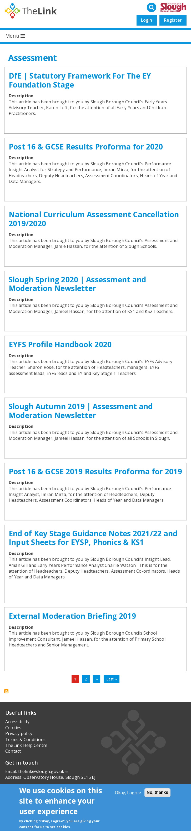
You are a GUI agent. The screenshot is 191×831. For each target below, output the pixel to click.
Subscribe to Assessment (6, 691)
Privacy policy (18, 733)
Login (146, 20)
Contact (13, 751)
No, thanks (157, 792)
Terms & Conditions (25, 739)
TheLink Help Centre (26, 745)
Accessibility (17, 721)
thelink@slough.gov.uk (43, 771)
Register (173, 20)
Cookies (13, 728)
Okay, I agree (128, 792)
